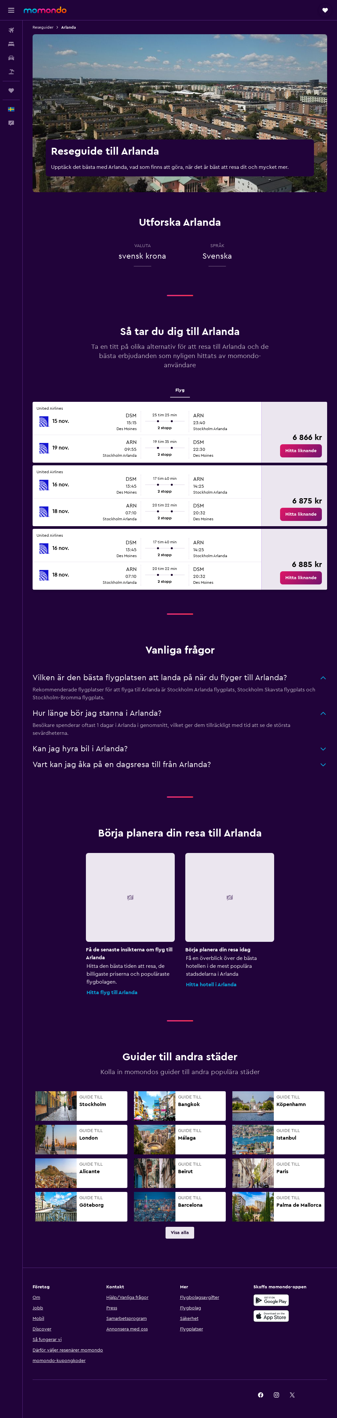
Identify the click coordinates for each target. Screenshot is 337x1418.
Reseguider (43, 27)
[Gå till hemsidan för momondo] (45, 10)
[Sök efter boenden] (11, 44)
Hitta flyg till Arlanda (112, 992)
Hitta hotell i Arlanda (211, 984)
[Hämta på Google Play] (271, 1300)
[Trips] (11, 90)
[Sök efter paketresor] (11, 71)
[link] (301, 450)
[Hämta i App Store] (271, 1316)
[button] (11, 10)
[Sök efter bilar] (11, 57)
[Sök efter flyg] (11, 30)
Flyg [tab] (180, 390)
